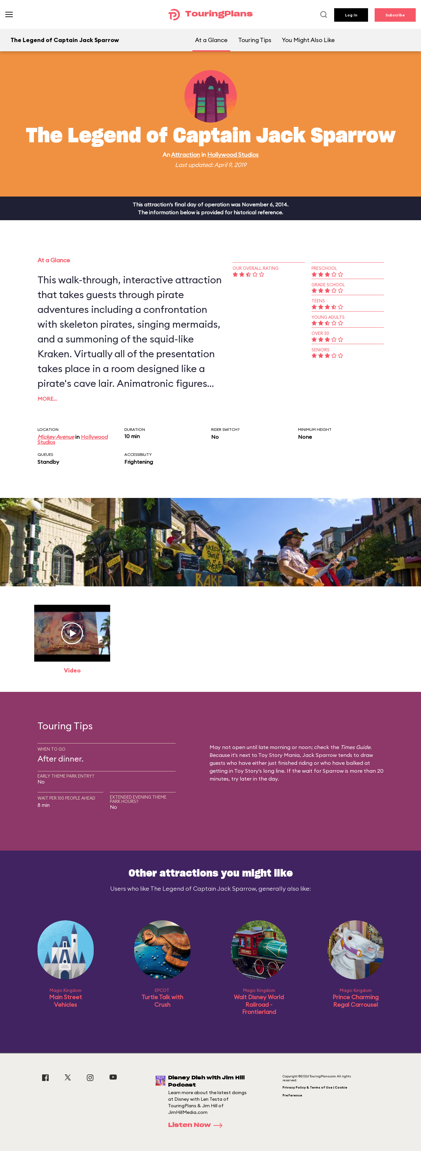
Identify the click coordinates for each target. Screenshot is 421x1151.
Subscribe (395, 14)
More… (47, 398)
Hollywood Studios (233, 154)
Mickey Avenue (55, 437)
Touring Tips (254, 40)
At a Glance (211, 40)
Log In (351, 14)
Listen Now (197, 1125)
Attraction (185, 154)
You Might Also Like (308, 40)
